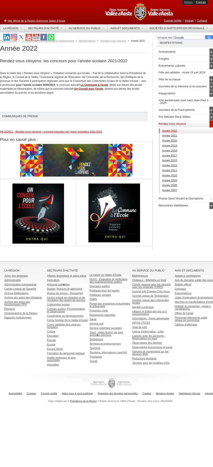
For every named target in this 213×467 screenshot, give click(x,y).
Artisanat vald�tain (58, 284)
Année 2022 (169, 130)
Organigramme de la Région (20, 313)
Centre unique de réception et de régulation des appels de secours (66, 299)
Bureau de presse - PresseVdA (65, 293)
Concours (180, 288)
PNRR (93, 299)
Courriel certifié (173, 20)
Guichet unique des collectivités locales (150, 301)
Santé (93, 319)
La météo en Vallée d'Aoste (105, 274)
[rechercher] (179, 38)
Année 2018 (169, 150)
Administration (12, 280)
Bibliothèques (140, 275)
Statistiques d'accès (189, 393)
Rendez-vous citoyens (113, 40)
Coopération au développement (65, 315)
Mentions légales (165, 393)
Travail (93, 361)
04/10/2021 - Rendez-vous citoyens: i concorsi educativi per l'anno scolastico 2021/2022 (51, 131)
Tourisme (95, 348)
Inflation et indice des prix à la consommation (149, 313)
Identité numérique (143, 307)
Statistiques (96, 339)
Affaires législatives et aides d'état (66, 275)
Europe (51, 344)
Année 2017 (169, 155)
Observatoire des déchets (147, 342)
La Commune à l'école (94, 84)
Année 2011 (169, 170)
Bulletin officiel (183, 284)
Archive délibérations (16, 293)
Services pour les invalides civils (150, 362)
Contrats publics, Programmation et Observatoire (66, 310)
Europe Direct (55, 349)
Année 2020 (169, 140)
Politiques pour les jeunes (104, 290)
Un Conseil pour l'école (88, 88)
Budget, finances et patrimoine (64, 288)
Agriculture (53, 280)
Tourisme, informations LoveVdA (108, 352)
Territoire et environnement (105, 343)
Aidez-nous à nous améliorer (77, 393)
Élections (9, 308)
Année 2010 (169, 175)
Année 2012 (169, 165)
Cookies (146, 393)
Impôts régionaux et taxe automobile (61, 359)
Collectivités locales (58, 304)
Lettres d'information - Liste (148, 331)
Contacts (202, 20)
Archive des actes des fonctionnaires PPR (17, 303)
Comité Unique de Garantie (20, 288)
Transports (96, 356)
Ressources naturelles (102, 315)
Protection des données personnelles (118, 393)
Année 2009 (169, 180)
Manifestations (87, 40)
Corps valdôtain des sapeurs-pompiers (64, 326)
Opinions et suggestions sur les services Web (150, 353)
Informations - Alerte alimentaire (150, 318)
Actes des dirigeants (16, 275)
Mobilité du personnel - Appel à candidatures (193, 307)
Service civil (96, 323)
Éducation (53, 335)
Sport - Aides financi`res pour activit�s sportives (106, 334)
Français (201, 2)
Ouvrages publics (100, 286)
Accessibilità (15, 393)
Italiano (188, 2)
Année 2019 (169, 145)
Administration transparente (20, 284)
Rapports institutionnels (18, 317)
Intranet (189, 20)
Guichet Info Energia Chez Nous (151, 291)
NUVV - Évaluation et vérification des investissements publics (108, 280)
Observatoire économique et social (152, 347)
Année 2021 (169, 135)
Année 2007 (169, 190)
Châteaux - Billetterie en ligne (149, 280)
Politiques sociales (100, 295)
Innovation (53, 364)
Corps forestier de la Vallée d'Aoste (67, 320)
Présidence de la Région (83, 401)
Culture (51, 331)
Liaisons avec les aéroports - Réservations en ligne (149, 337)
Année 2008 (169, 185)
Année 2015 (169, 160)
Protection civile (99, 310)
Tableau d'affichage (186, 324)
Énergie (51, 340)
